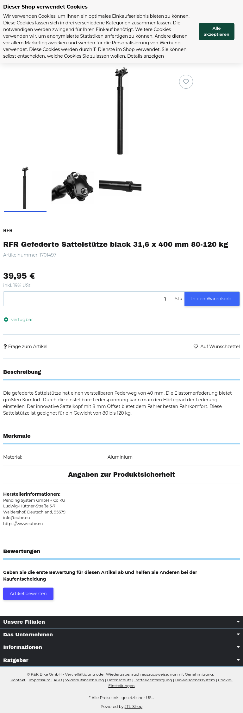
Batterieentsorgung (153, 680)
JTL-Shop (133, 706)
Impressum (40, 680)
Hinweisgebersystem (195, 680)
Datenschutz (119, 680)
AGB (57, 680)
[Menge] (87, 299)
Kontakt (18, 680)
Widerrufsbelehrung (84, 680)
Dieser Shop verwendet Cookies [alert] (45, 7)
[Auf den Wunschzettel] (186, 82)
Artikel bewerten (28, 593)
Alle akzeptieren (216, 31)
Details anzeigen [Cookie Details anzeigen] (145, 56)
